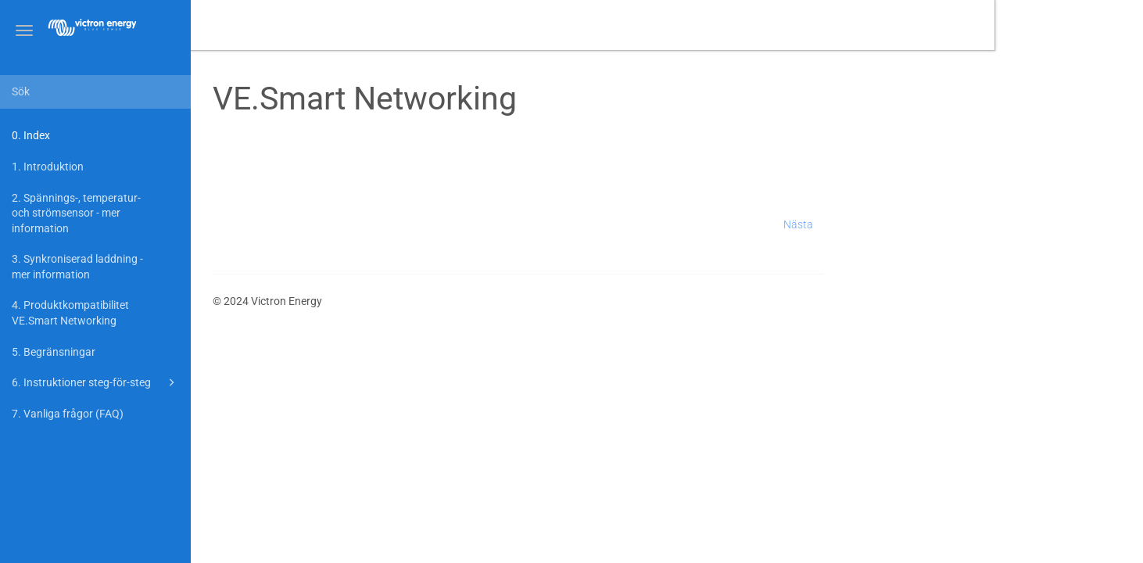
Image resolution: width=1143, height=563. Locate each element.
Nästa (947, 224)
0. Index (31, 135)
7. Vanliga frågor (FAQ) (68, 413)
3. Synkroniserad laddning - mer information (77, 267)
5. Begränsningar (53, 352)
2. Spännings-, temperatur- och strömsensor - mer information (76, 213)
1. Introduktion (48, 166)
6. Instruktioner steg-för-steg (96, 382)
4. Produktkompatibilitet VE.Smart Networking (70, 313)
